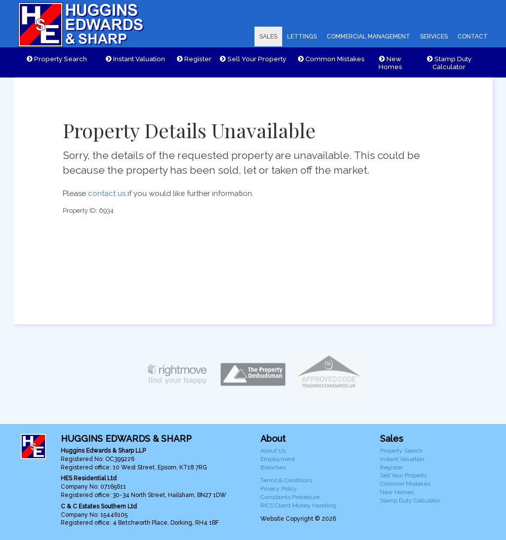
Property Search (57, 59)
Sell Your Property (253, 59)
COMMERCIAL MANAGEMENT (368, 36)
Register (194, 59)
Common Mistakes (331, 59)
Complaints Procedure (290, 497)
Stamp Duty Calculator (449, 63)
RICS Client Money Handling (298, 505)
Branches (273, 467)
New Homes (390, 63)
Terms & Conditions (286, 480)
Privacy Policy (278, 488)
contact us (107, 193)
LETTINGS (302, 36)
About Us (273, 450)
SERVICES (434, 36)
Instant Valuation (135, 59)
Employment (277, 459)
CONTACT (473, 36)
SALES (268, 36)
